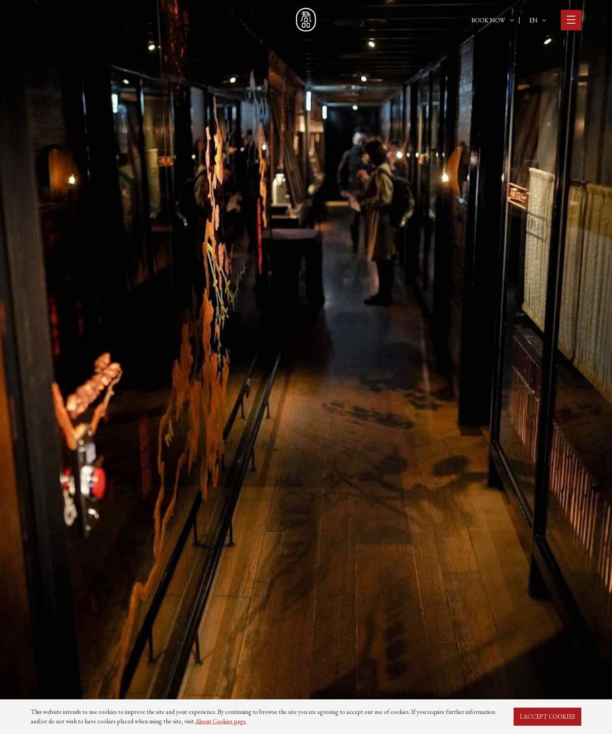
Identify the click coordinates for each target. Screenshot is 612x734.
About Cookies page (220, 721)
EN (537, 20)
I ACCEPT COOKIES (547, 716)
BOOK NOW (492, 20)
